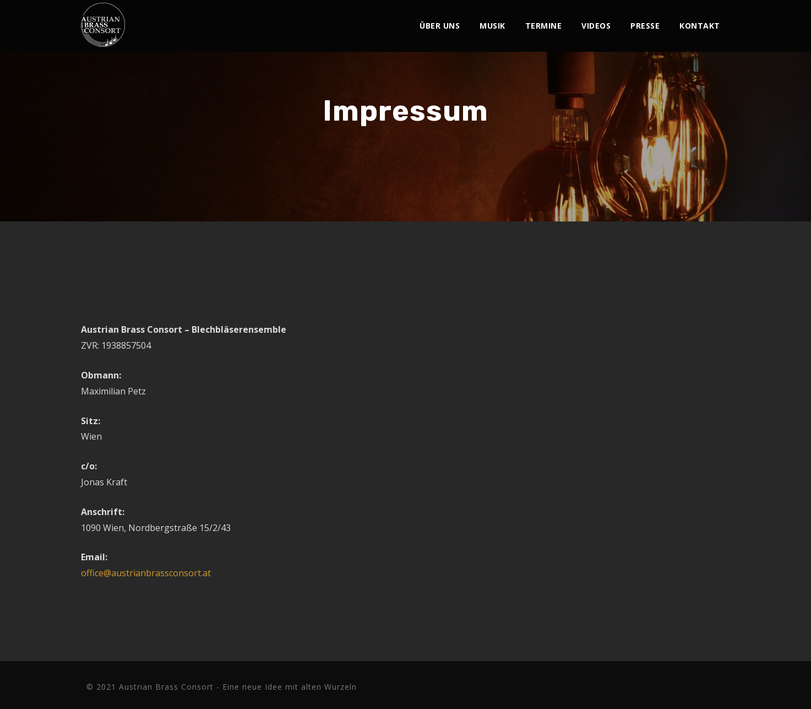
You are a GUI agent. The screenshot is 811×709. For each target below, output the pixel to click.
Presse (645, 25)
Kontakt (699, 25)
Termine (543, 25)
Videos (596, 25)
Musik (492, 25)
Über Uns (440, 25)
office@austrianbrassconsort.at (146, 573)
